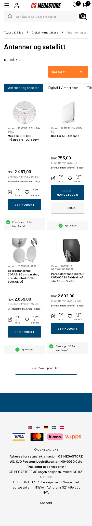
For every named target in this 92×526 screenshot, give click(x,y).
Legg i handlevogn (67, 192)
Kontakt (46, 503)
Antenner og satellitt (23, 87)
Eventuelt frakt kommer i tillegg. (24, 181)
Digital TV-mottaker (63, 87)
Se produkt (24, 204)
